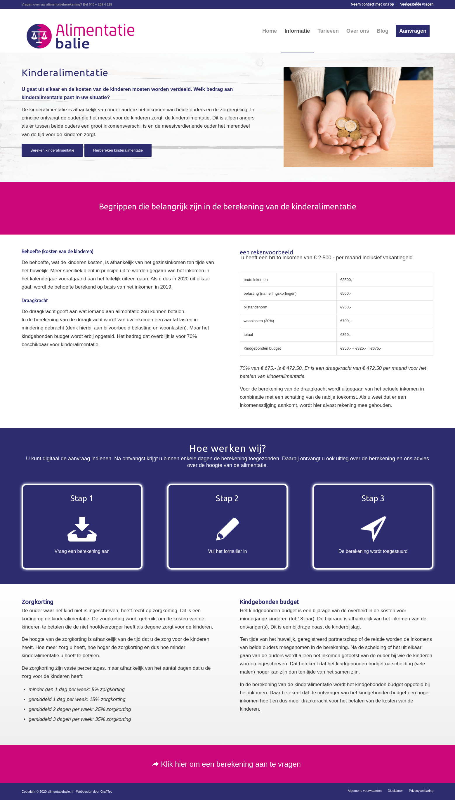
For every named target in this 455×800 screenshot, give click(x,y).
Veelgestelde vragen (416, 4)
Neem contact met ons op (372, 4)
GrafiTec (106, 791)
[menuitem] (372, 4)
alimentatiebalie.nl (60, 791)
